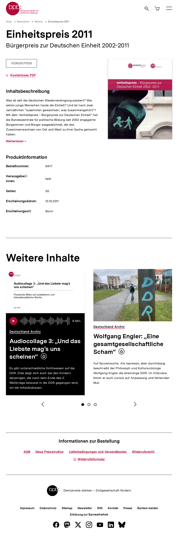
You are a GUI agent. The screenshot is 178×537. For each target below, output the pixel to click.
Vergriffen (22, 64)
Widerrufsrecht (143, 452)
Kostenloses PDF (23, 75)
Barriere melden (147, 508)
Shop (9, 21)
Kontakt (113, 508)
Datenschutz (48, 508)
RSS (100, 508)
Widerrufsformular (89, 459)
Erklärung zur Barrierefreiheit (89, 514)
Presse (127, 508)
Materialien (23, 21)
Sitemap (67, 508)
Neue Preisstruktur (49, 452)
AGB (26, 452)
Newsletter (85, 508)
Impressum (27, 508)
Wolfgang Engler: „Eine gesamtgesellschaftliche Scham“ (128, 344)
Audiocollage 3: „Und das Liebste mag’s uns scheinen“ (45, 348)
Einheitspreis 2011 (58, 21)
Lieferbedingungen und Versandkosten (98, 452)
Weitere (38, 21)
